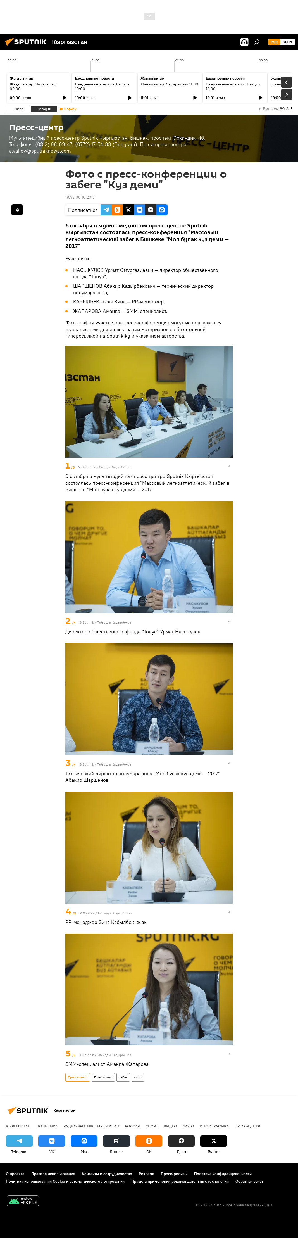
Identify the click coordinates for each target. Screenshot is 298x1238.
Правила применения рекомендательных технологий (180, 1181)
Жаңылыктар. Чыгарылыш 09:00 (34, 86)
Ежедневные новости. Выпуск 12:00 (233, 86)
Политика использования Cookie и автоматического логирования (65, 1181)
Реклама (146, 1173)
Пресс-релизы (174, 1173)
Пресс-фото (103, 1077)
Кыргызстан (18, 1125)
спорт (152, 1125)
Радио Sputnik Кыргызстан (91, 1125)
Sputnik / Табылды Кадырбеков (106, 467)
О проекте (15, 1173)
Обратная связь (249, 1181)
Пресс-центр (77, 1077)
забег (123, 1077)
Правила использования (53, 1173)
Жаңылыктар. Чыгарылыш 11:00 (169, 84)
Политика (47, 1125)
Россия (132, 1125)
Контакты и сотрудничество (107, 1173)
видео (170, 1125)
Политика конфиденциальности (223, 1173)
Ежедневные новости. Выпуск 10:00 (102, 86)
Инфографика (214, 1125)
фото (138, 1077)
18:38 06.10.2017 (80, 197)
